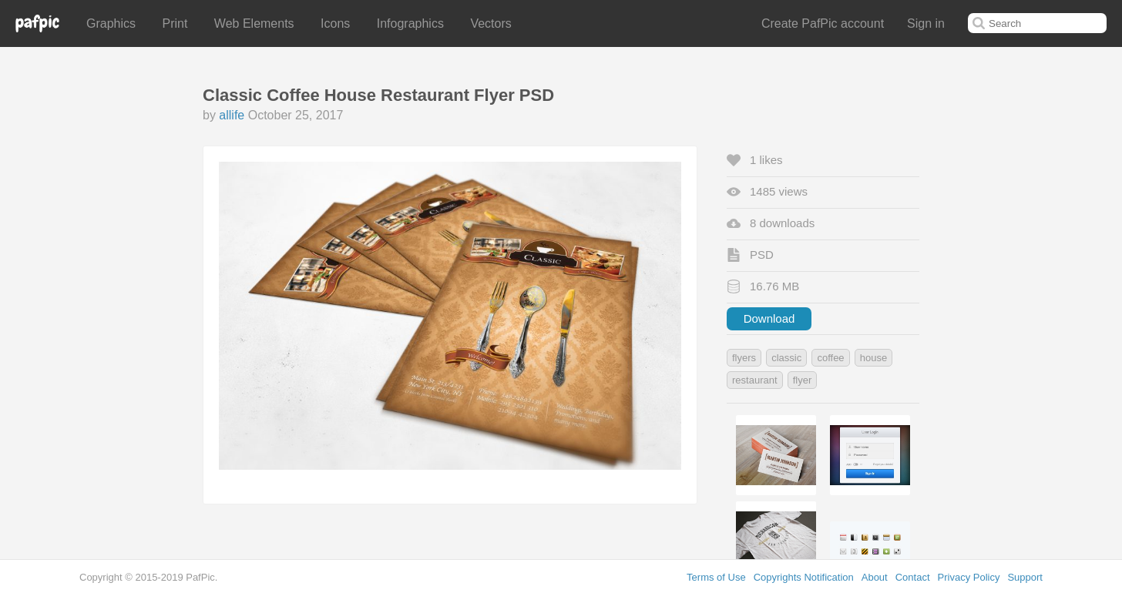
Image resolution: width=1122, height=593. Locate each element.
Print (174, 23)
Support (1025, 577)
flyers (744, 358)
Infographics (410, 23)
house (873, 358)
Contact (912, 577)
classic (786, 358)
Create (822, 23)
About (875, 577)
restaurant (755, 380)
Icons (335, 23)
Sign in (926, 23)
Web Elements (254, 23)
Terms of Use (716, 577)
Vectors (490, 23)
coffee (830, 358)
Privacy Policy (969, 577)
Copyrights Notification (804, 577)
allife (231, 115)
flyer (802, 380)
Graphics (111, 23)
